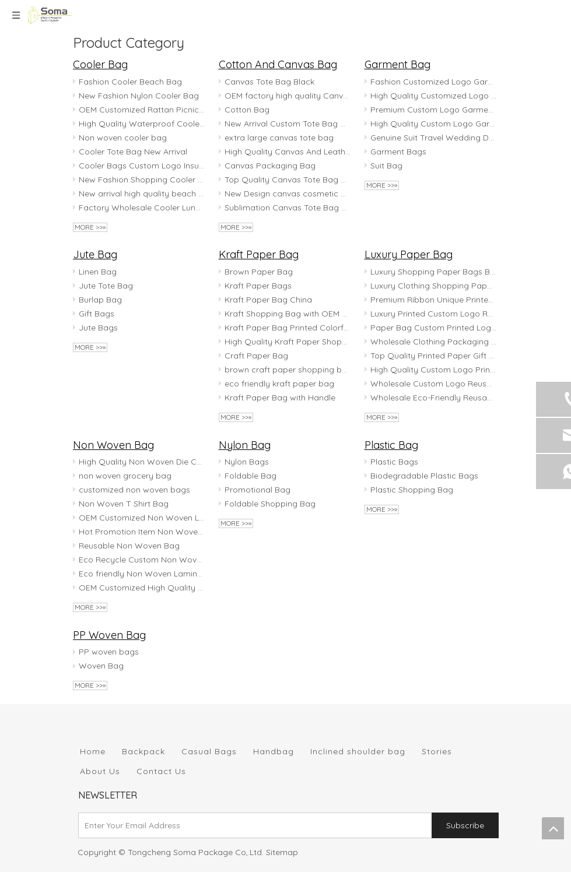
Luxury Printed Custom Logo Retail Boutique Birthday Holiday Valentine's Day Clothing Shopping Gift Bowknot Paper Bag (433, 313)
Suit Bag (386, 165)
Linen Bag (98, 271)
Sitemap (282, 852)
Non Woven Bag (113, 445)
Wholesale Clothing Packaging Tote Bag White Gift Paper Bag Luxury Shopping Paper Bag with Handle (433, 341)
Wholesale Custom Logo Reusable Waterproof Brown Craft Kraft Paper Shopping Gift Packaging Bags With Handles (433, 383)
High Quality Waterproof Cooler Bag (142, 123)
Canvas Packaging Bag (270, 165)
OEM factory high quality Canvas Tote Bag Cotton (288, 95)
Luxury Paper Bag (409, 254)
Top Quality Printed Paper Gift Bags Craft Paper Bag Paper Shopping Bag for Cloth (433, 355)
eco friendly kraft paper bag (279, 383)
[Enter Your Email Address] (252, 825)
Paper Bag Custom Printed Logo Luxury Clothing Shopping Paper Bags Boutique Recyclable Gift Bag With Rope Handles (433, 327)
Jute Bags (98, 327)
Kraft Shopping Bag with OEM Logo (288, 313)
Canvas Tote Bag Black (269, 81)
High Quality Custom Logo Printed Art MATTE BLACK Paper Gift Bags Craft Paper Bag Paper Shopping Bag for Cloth (433, 369)
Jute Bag (95, 254)
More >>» (90, 227)
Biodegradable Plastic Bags (424, 475)
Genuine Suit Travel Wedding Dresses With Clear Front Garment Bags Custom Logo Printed (433, 137)
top (553, 828)
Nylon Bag (245, 445)
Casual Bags (209, 751)
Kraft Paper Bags (258, 285)
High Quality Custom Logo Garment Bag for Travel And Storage (433, 123)
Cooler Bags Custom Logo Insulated (142, 165)
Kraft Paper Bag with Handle (280, 397)
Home (93, 751)
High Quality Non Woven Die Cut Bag (142, 461)
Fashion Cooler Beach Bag (130, 81)
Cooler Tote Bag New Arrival (133, 151)
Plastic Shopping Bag (411, 489)
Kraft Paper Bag (259, 254)
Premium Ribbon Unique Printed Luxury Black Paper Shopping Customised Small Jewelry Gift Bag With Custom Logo (433, 299)
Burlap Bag (100, 299)
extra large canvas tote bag (279, 137)
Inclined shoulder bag (357, 751)
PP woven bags (109, 651)
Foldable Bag (250, 475)
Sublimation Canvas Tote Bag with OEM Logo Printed (288, 207)
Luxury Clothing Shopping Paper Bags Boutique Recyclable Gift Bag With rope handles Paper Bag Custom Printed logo (433, 285)
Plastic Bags (394, 461)
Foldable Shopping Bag (270, 503)
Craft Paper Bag (256, 355)
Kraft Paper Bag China (268, 299)
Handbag (273, 751)
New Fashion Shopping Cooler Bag (142, 179)
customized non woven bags (134, 489)
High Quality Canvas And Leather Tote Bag (288, 151)
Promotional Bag (257, 489)
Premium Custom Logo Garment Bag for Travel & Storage (433, 109)
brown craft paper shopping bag (288, 369)
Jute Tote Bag (106, 285)
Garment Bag (397, 64)
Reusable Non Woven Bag (129, 545)
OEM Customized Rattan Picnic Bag (142, 109)
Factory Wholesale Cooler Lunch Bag (142, 207)
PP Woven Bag (109, 635)
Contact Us (161, 771)
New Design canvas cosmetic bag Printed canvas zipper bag (288, 193)
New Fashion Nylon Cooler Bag (139, 95)
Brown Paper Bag (259, 271)
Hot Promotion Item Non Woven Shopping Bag (142, 531)
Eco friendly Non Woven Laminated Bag (142, 573)
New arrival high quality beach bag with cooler (142, 193)
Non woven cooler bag (123, 137)
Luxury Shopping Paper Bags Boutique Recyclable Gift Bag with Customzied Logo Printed (433, 271)
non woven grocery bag (125, 475)
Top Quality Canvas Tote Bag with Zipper (288, 179)
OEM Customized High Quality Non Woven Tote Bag (142, 587)
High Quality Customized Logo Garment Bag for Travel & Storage (433, 95)
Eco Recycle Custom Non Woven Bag (142, 559)
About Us (100, 771)
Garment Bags (398, 151)
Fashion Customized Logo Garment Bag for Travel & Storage (433, 81)
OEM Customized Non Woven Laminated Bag (142, 517)
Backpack (143, 751)
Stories (437, 751)
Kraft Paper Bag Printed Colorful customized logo (288, 327)
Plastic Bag (391, 445)
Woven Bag (101, 665)
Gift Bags (96, 313)
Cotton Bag (247, 109)
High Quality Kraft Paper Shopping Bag (288, 341)
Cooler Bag (100, 64)
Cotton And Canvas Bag (278, 64)
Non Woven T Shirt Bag (124, 503)
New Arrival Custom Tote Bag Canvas (288, 123)
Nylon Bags (247, 461)
